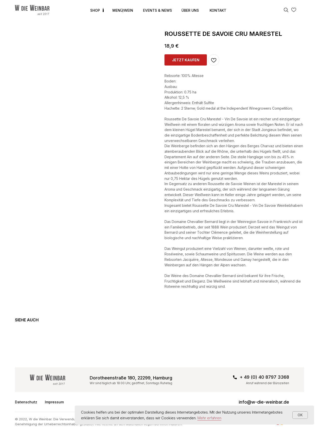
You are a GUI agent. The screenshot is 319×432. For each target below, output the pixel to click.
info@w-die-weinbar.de (264, 402)
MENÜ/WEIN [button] (122, 10)
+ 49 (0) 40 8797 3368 (264, 377)
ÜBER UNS (190, 10)
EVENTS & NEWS (157, 10)
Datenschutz (26, 402)
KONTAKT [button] (218, 10)
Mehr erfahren (209, 418)
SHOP (95, 10)
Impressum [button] (54, 402)
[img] (32, 9)
